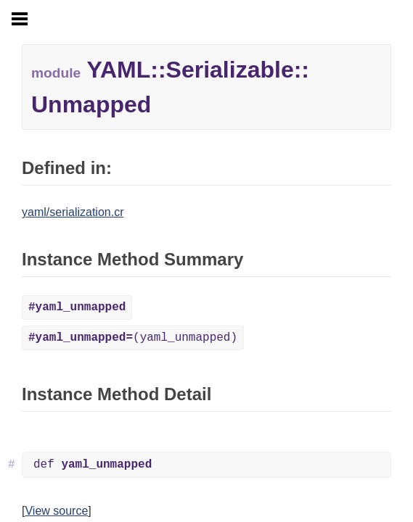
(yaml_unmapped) (132, 337)
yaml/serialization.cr (72, 212)
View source (56, 511)
